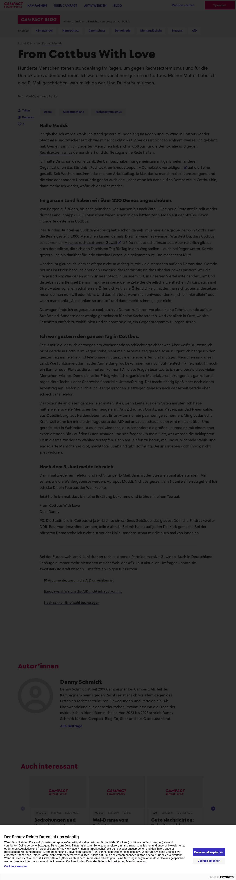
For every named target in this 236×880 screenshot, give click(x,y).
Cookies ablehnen (209, 860)
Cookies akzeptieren (208, 852)
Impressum (139, 861)
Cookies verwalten (15, 866)
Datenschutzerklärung (111, 861)
